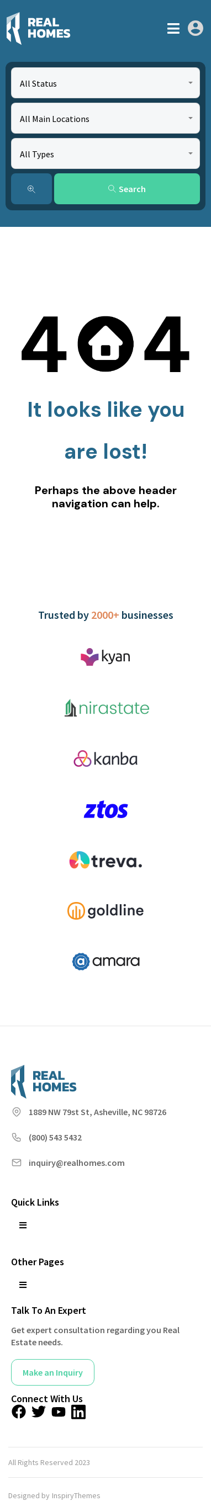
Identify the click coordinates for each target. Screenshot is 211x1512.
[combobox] (105, 82)
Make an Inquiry (53, 1372)
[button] (173, 28)
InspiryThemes (76, 1495)
